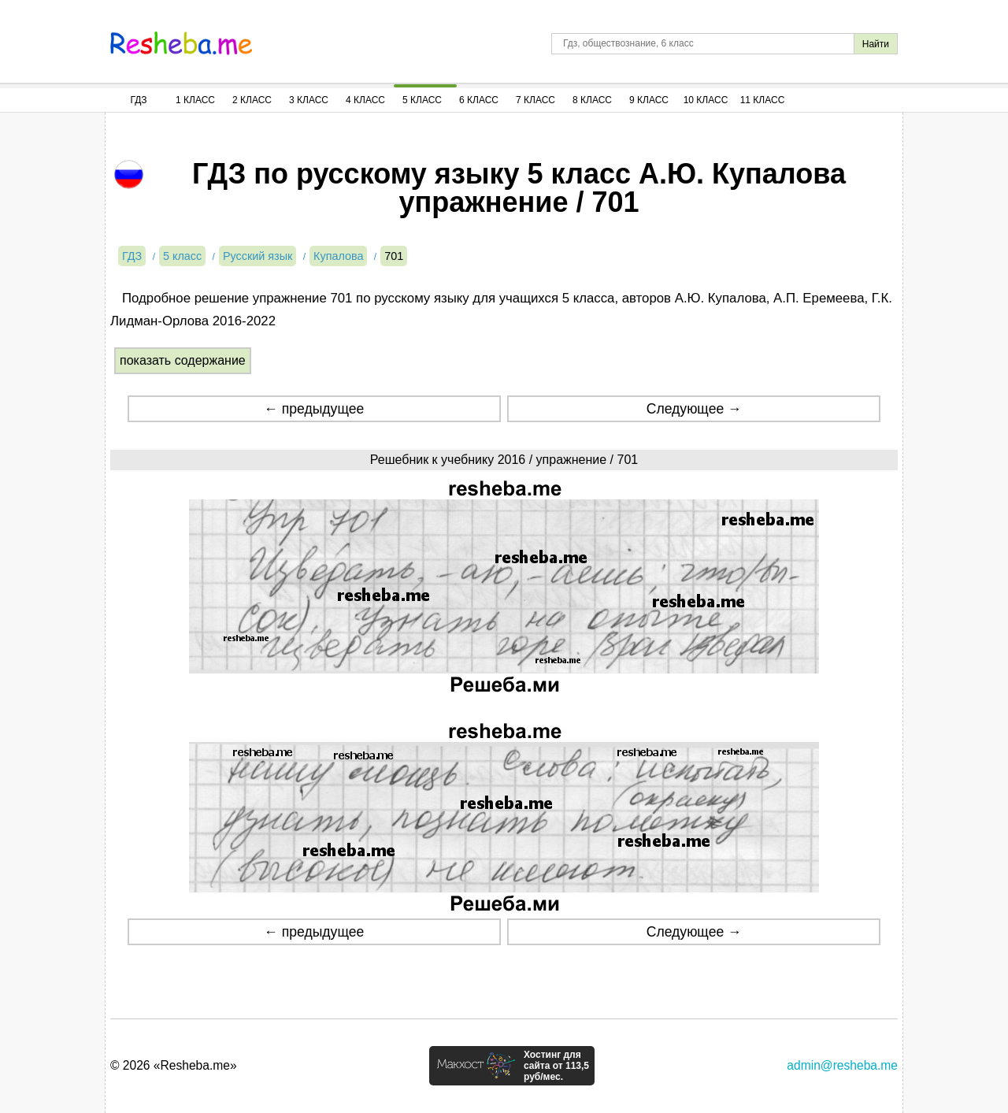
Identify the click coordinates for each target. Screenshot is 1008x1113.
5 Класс (422, 100)
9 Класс (649, 100)
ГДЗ (138, 100)
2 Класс (252, 100)
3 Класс (308, 100)
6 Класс (478, 100)
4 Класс (365, 100)
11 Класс (762, 100)
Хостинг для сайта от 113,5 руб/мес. (556, 1065)
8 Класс (592, 100)
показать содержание (183, 360)
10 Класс (706, 100)
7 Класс (535, 100)
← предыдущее (314, 409)
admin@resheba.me (842, 1065)
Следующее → (694, 409)
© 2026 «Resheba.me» (173, 1065)
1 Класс (195, 100)
